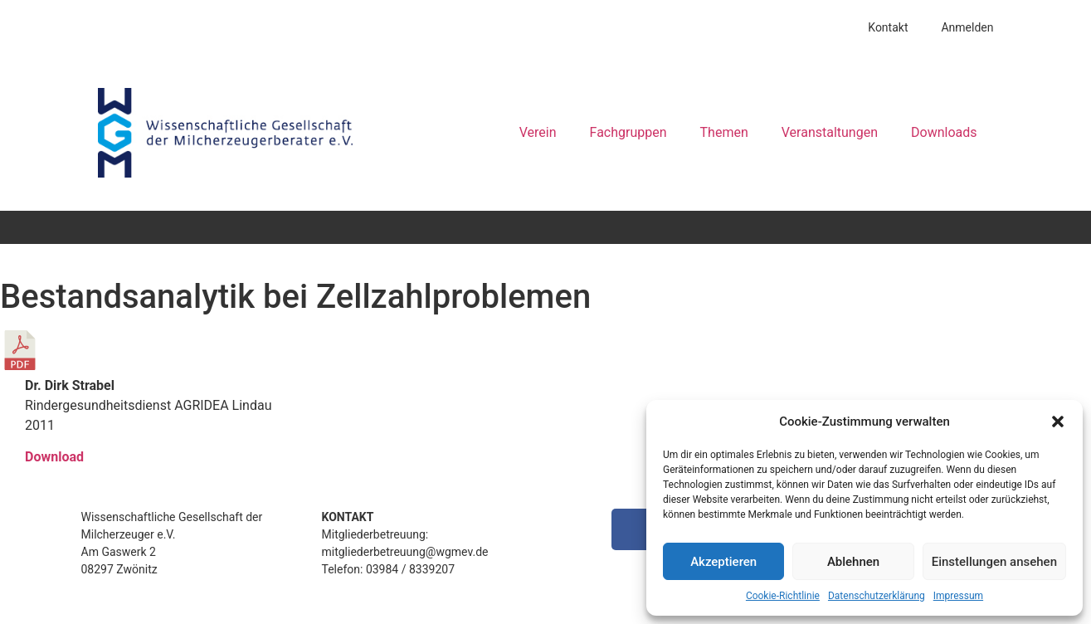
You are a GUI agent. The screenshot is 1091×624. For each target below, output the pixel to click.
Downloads (944, 132)
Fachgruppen (628, 132)
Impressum (958, 596)
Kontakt (888, 27)
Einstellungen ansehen (994, 561)
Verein (538, 132)
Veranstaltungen (830, 132)
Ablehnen (853, 561)
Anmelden (967, 27)
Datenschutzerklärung (876, 596)
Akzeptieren (723, 561)
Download (54, 457)
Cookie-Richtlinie (783, 596)
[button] (1058, 421)
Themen (724, 132)
